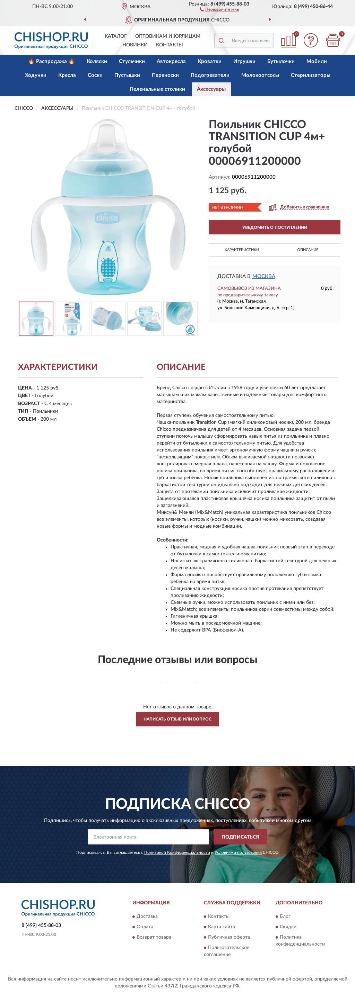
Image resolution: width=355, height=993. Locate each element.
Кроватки (210, 61)
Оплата (145, 926)
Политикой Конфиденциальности (177, 852)
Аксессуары (211, 89)
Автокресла (171, 61)
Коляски (97, 61)
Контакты (169, 45)
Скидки (288, 926)
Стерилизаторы (310, 75)
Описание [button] (307, 250)
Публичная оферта (229, 937)
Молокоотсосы (260, 75)
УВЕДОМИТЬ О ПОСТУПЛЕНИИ (274, 227)
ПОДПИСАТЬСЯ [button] (240, 837)
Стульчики (132, 61)
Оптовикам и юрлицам (167, 36)
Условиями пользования (238, 852)
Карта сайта (221, 926)
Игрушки (244, 61)
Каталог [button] (116, 36)
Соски (95, 75)
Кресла (67, 75)
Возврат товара (154, 937)
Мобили (316, 61)
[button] (219, 9)
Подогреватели (210, 75)
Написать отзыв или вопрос (177, 719)
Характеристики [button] (242, 250)
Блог (285, 916)
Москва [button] (263, 276)
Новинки (135, 45)
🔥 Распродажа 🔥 (51, 61)
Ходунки (35, 75)
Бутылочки (281, 61)
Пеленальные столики (157, 89)
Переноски (165, 75)
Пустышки (127, 75)
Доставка (147, 916)
